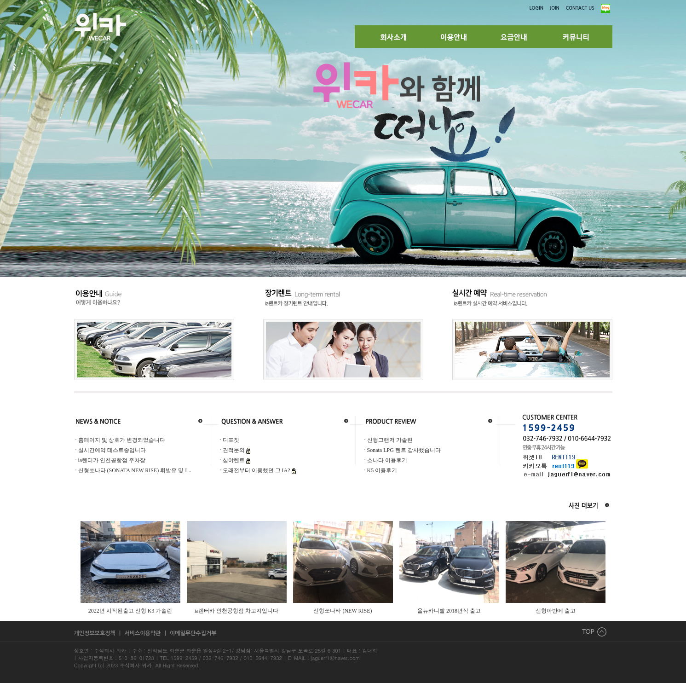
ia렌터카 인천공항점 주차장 (112, 460)
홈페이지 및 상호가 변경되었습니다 (121, 440)
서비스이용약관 (143, 633)
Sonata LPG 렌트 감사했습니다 (404, 450)
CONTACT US (580, 8)
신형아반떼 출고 (556, 611)
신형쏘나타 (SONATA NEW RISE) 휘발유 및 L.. (134, 470)
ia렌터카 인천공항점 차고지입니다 (237, 611)
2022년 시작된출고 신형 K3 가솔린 (130, 611)
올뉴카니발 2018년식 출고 (449, 611)
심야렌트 (234, 460)
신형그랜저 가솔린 (390, 440)
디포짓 (231, 440)
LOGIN (536, 8)
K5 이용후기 (382, 470)
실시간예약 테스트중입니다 (112, 450)
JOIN (554, 8)
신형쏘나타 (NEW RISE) (342, 611)
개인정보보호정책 (95, 633)
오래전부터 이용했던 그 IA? (257, 470)
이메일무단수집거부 (193, 633)
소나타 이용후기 (387, 460)
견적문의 (234, 450)
